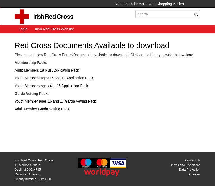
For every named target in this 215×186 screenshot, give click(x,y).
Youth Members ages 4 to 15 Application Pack (51, 86)
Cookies (194, 174)
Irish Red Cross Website (54, 29)
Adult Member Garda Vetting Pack (42, 109)
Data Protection (190, 170)
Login (23, 29)
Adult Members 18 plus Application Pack (47, 70)
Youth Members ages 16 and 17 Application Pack (54, 78)
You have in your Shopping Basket (149, 4)
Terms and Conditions (185, 165)
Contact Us (192, 160)
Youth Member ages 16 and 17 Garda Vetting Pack (55, 101)
